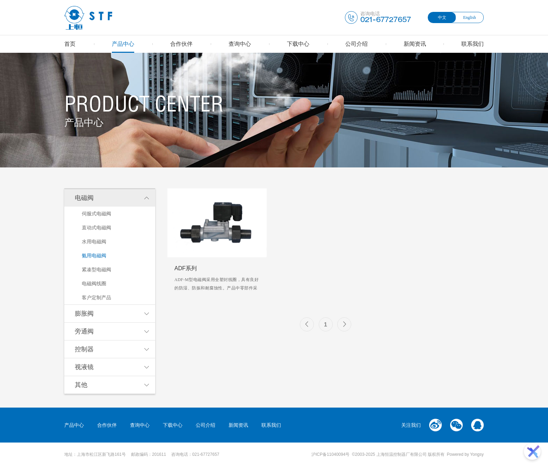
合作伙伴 (181, 44)
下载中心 (298, 44)
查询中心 (240, 44)
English (469, 17)
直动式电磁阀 (96, 227)
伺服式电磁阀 (96, 213)
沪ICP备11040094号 (330, 454)
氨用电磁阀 (94, 255)
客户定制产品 (96, 297)
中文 (442, 17)
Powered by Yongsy (465, 454)
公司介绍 (356, 44)
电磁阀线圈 (94, 283)
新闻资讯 (415, 44)
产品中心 (123, 44)
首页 (69, 44)
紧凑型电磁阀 (96, 269)
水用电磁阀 (94, 241)
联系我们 (472, 44)
